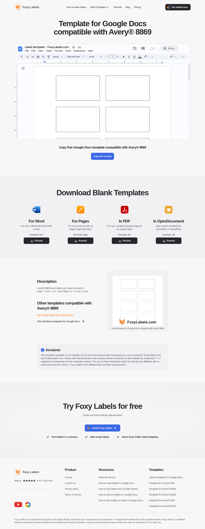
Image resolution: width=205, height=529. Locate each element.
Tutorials (117, 7)
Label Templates (99, 7)
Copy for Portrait (102, 156)
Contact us (70, 483)
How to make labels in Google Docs (116, 483)
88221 (71, 315)
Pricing (137, 7)
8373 (57, 315)
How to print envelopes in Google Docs (118, 494)
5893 (51, 315)
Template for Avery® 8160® (162, 489)
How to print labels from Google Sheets (118, 489)
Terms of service (73, 494)
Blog (128, 7)
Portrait (36, 240)
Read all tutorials (107, 477)
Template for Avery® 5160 (162, 483)
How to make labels (76, 7)
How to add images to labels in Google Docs (121, 500)
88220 (64, 315)
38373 (40, 315)
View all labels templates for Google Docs (60, 321)
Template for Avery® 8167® (162, 506)
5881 (46, 315)
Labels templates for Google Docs (166, 477)
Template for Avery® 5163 (162, 500)
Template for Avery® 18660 (162, 494)
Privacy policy (72, 489)
